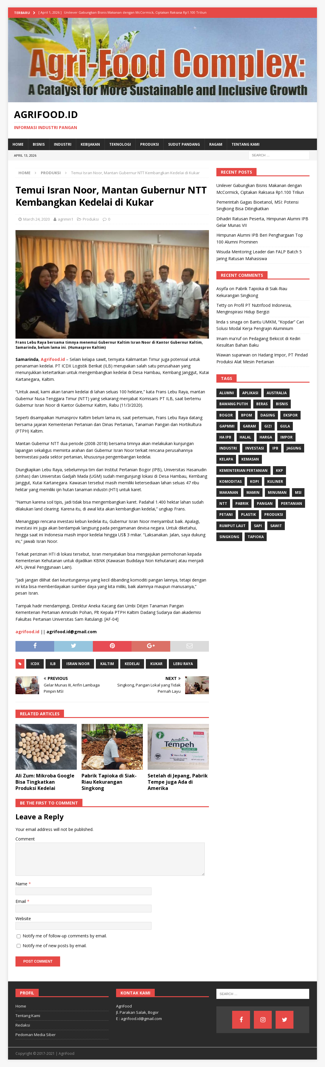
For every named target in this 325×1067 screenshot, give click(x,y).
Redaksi (22, 1025)
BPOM (246, 415)
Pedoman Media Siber (35, 1034)
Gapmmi (227, 426)
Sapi (258, 525)
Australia (277, 392)
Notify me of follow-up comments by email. (65, 936)
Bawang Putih (233, 403)
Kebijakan (90, 144)
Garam (249, 426)
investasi (254, 448)
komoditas (230, 481)
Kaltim (107, 663)
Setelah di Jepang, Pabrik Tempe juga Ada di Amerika (178, 781)
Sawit (276, 525)
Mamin (253, 492)
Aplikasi (250, 392)
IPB (275, 448)
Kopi (254, 481)
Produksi (149, 144)
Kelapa (226, 459)
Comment (25, 839)
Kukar (156, 663)
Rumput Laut (232, 525)
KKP (279, 470)
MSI (298, 492)
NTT (223, 503)
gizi (268, 426)
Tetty (221, 305)
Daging (267, 415)
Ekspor (290, 415)
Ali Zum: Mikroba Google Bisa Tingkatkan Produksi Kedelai (44, 781)
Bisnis (39, 144)
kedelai (132, 663)
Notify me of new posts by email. (55, 945)
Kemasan (250, 459)
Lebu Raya (183, 663)
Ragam (215, 144)
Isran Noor (78, 663)
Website (23, 918)
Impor (286, 437)
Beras (262, 403)
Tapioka (256, 536)
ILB (53, 663)
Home (18, 144)
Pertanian (291, 503)
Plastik (248, 514)
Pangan (265, 503)
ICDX (35, 663)
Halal (245, 437)
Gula (285, 426)
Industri (62, 144)
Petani (226, 514)
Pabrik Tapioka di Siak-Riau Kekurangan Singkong (109, 781)
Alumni (226, 392)
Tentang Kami (246, 144)
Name (22, 884)
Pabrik (242, 503)
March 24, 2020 (36, 219)
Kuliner (275, 481)
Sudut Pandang (184, 144)
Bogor (226, 415)
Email (21, 901)
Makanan (228, 492)
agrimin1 (65, 219)
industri (228, 448)
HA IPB (225, 437)
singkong (229, 536)
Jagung (294, 448)
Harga (266, 437)
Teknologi (120, 144)
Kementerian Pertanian (243, 470)
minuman (277, 492)
